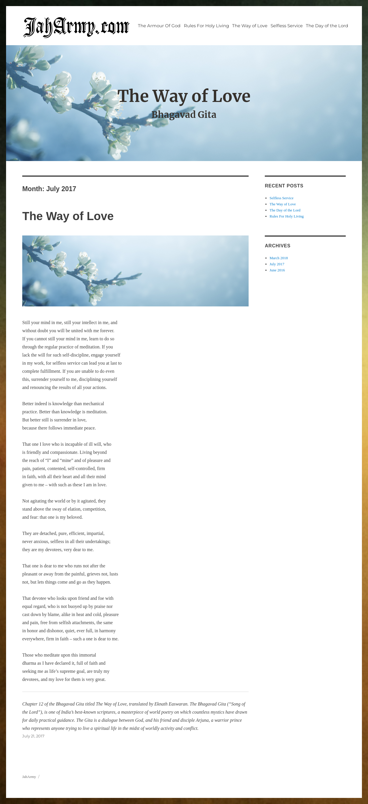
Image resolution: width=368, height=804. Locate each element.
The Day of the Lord (327, 25)
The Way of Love (249, 25)
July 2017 (277, 264)
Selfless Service (287, 25)
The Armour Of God (159, 25)
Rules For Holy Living (206, 25)
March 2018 (279, 258)
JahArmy (29, 776)
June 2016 (277, 270)
